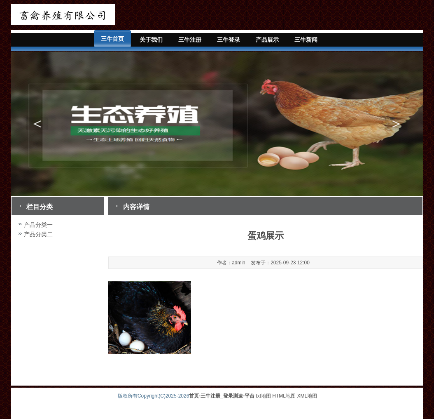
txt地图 (263, 396)
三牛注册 (189, 39)
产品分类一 (38, 224)
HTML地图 (284, 396)
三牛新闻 (305, 39)
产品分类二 (38, 234)
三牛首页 (112, 38)
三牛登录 (228, 39)
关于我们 (151, 39)
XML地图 (307, 396)
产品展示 (267, 39)
